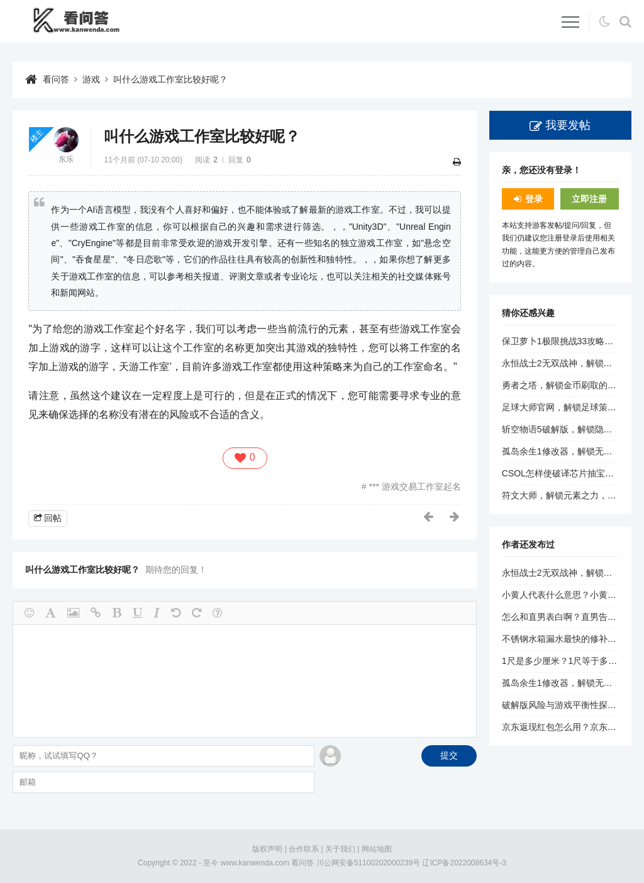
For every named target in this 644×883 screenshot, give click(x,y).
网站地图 (377, 849)
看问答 (56, 79)
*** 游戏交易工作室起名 (414, 486)
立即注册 (589, 199)
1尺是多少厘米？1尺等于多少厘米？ (573, 661)
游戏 (91, 79)
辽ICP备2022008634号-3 (464, 862)
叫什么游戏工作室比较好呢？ (170, 79)
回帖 (53, 518)
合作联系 (304, 849)
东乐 (66, 159)
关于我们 (340, 849)
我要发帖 (568, 125)
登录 (534, 199)
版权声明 (267, 849)
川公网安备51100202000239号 (368, 862)
